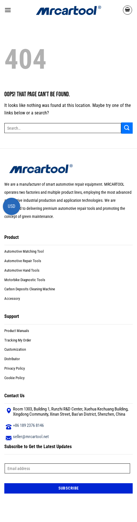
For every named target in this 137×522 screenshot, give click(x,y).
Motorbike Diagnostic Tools (24, 280)
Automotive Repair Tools (22, 261)
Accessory (12, 298)
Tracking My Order (17, 340)
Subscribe (68, 488)
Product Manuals (16, 331)
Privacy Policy (14, 368)
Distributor (12, 359)
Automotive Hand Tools (21, 270)
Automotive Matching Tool (24, 251)
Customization (15, 349)
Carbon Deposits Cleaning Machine (29, 289)
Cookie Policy (14, 378)
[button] (7, 10)
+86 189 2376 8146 (28, 425)
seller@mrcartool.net (31, 436)
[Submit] (127, 128)
